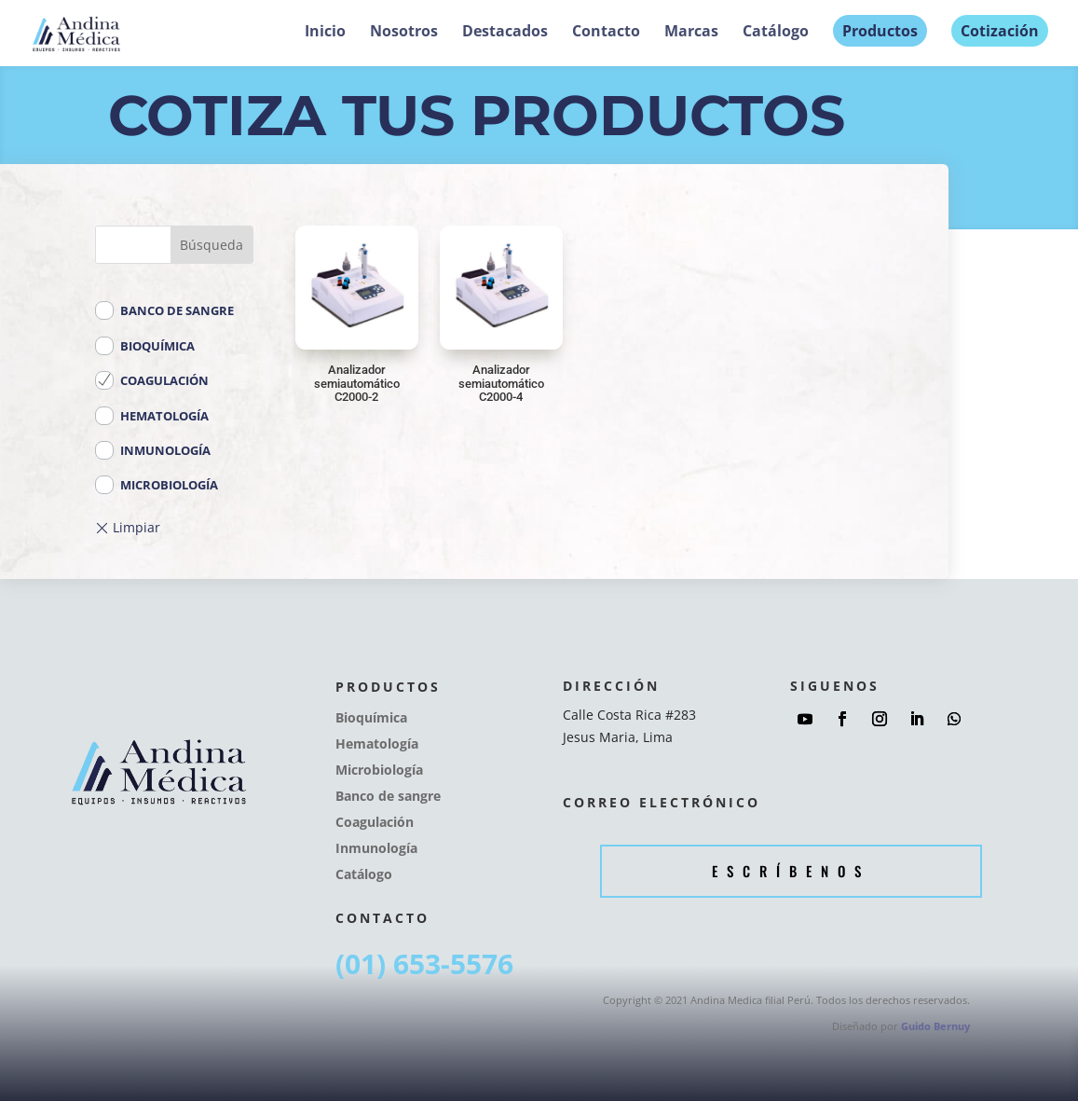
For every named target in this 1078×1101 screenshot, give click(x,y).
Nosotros (404, 32)
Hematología (155, 415)
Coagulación (155, 380)
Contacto (606, 32)
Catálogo (776, 32)
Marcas (691, 32)
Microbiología (160, 484)
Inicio (325, 32)
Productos (880, 31)
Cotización (1000, 31)
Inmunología (156, 450)
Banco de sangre (168, 310)
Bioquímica (148, 345)
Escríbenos (791, 870)
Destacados (505, 32)
